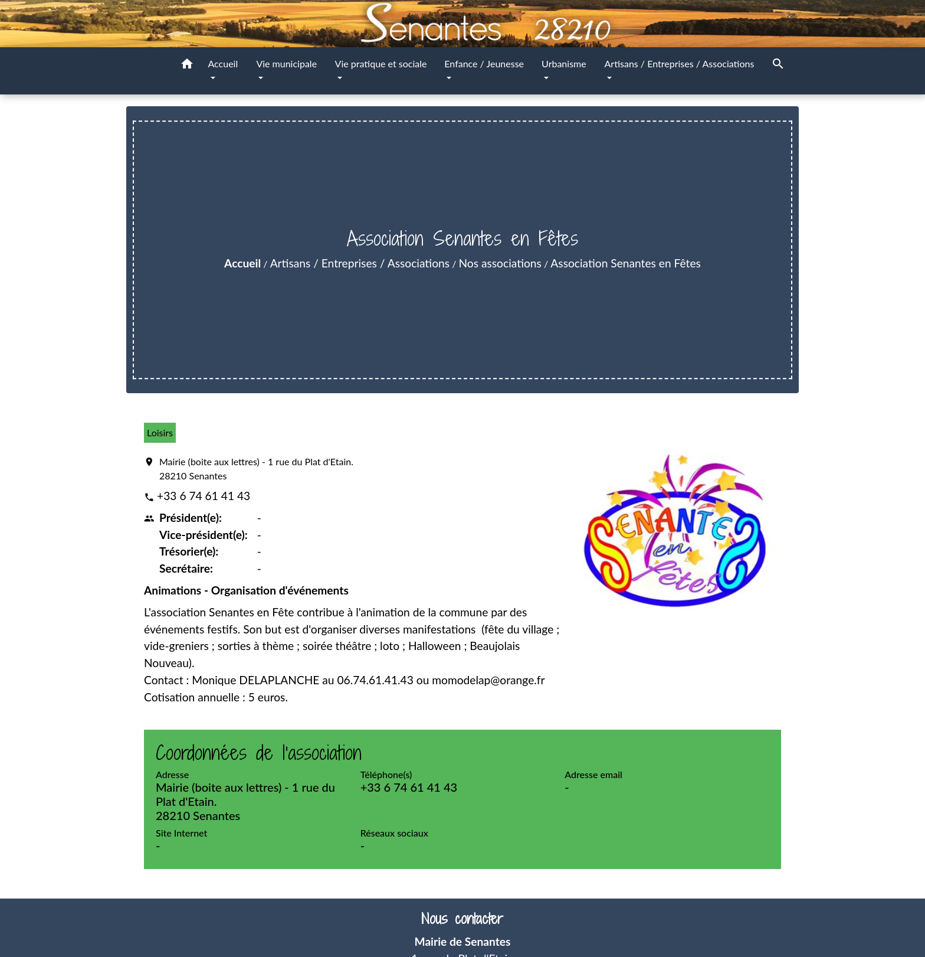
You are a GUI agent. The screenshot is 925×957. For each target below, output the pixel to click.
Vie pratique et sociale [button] (381, 63)
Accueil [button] (223, 63)
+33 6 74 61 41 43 (203, 495)
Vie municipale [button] (286, 63)
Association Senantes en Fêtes (625, 263)
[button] (187, 65)
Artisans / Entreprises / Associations (360, 263)
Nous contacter (462, 918)
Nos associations (500, 263)
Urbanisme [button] (564, 63)
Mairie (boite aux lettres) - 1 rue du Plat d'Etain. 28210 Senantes (256, 468)
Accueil (242, 263)
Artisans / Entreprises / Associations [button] (680, 63)
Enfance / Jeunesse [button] (484, 63)
